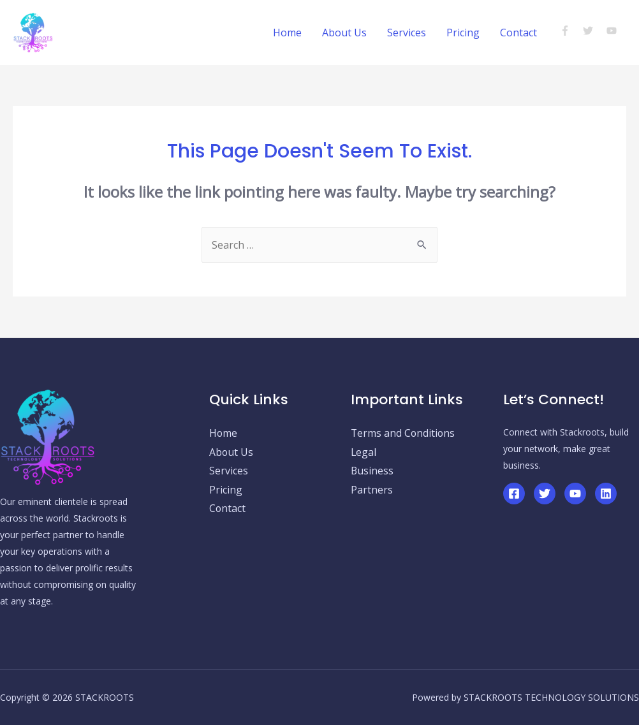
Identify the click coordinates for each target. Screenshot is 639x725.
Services (406, 33)
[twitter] (593, 31)
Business (372, 471)
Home (287, 33)
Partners (372, 490)
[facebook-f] (570, 31)
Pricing (463, 33)
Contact (518, 33)
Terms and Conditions (404, 433)
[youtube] (613, 31)
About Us (344, 33)
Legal (364, 452)
